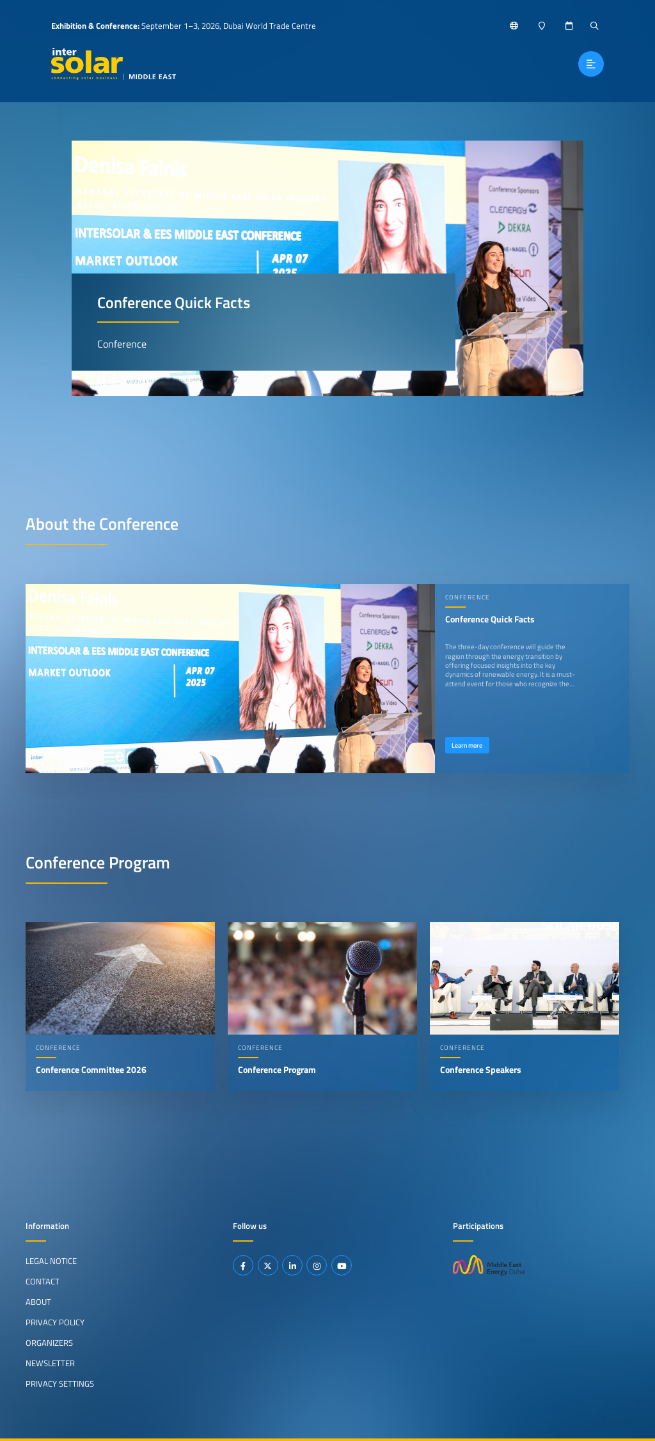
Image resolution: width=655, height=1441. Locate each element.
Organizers (49, 1342)
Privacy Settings (60, 1382)
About (38, 1301)
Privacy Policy (55, 1322)
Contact (42, 1281)
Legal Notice (51, 1260)
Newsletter (50, 1363)
